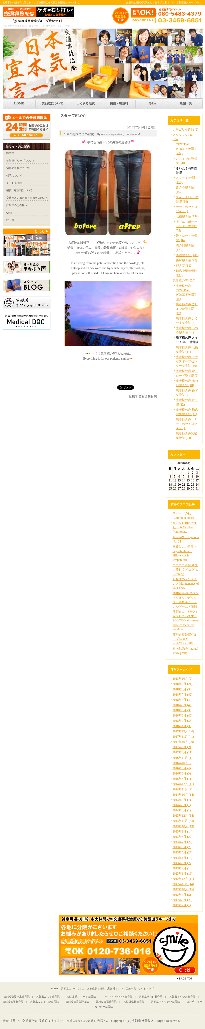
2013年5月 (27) (183, 852)
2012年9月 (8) (182, 894)
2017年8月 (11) (182, 752)
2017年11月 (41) (183, 736)
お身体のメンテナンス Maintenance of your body (186, 583)
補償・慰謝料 (107, 988)
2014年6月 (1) (182, 810)
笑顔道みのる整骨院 (48, 996)
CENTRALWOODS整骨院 (118, 996)
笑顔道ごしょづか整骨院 (44, 1001)
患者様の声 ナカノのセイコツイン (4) (186, 424)
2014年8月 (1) (182, 805)
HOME (55, 988)
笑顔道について (70, 988)
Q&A (120, 988)
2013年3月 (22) (183, 863)
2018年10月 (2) (183, 678)
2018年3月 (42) (183, 715)
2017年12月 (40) (183, 731)
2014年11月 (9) (182, 789)
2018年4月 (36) (183, 710)
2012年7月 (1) (182, 905)
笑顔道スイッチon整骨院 (165, 1001)
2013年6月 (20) (183, 847)
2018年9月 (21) (183, 684)
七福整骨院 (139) (187, 216)
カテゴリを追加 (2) (185, 129)
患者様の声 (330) (184, 280)
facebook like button (146, 387)
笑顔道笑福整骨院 (106, 1001)
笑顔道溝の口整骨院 (151, 996)
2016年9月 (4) (182, 768)
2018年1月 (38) (183, 726)
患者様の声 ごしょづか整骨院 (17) (187, 308)
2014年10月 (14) (183, 794)
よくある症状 (89, 988)
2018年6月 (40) (183, 699)
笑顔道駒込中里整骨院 (17, 996)
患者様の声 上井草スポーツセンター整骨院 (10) (187, 361)
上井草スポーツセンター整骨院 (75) (186, 226)
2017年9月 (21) (183, 747)
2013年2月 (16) (183, 868)
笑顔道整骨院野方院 (77, 1001)
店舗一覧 (131, 988)
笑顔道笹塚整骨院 (13, 1001)
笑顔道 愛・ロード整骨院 (81, 996)
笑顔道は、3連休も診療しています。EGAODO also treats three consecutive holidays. (186, 620)
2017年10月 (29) (183, 742)
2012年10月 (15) (183, 889)
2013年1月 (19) (183, 873)
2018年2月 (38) (183, 720)
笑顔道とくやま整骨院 (182, 996)
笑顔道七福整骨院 (133, 1001)
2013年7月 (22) (183, 842)
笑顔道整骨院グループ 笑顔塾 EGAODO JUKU (185, 639)
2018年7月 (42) (183, 694)
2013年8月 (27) (183, 836)
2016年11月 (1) (182, 757)
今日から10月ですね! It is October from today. (185, 527)
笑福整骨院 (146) (187, 255)
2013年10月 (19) (183, 826)
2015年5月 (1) (182, 778)
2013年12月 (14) (183, 815)
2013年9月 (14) (183, 831)
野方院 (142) (184, 265)
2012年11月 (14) (183, 884)
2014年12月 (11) (183, 784)
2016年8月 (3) (182, 773)
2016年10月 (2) (183, 763)
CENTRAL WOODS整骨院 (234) (186, 149)
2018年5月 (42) (183, 705)
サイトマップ (146, 988)
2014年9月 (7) (182, 800)
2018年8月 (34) (183, 689)
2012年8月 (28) (183, 900)
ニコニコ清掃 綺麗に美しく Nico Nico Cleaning (185, 569)
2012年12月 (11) (183, 879)
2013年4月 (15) (183, 858)
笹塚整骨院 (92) (186, 260)
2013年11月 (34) (183, 821)
